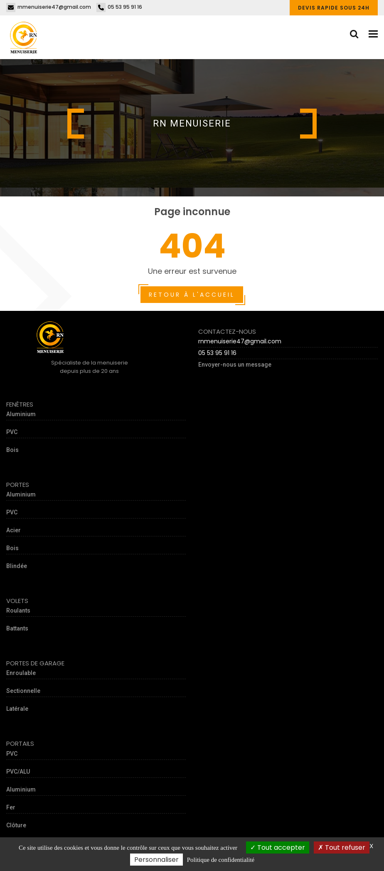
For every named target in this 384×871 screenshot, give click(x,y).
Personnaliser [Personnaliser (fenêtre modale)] (156, 859)
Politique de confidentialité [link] (220, 859)
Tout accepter (277, 847)
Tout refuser (341, 847)
